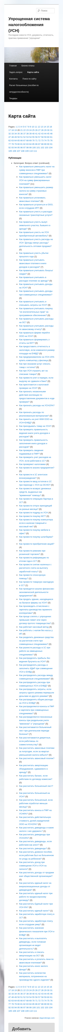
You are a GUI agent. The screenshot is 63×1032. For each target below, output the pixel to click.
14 (45, 126)
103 (46, 147)
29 (45, 130)
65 (18, 140)
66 (21, 140)
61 (51, 137)
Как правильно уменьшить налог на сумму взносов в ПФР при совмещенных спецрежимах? (36, 170)
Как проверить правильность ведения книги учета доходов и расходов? (34, 433)
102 (42, 147)
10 (33, 126)
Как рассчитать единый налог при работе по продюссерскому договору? (35, 896)
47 (9, 137)
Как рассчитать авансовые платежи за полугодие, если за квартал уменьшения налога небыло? (36, 751)
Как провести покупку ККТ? (32, 516)
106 (14, 151)
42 (39, 133)
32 (9, 133)
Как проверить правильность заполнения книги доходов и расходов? (33, 443)
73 (42, 140)
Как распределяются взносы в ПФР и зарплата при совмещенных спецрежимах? (36, 709)
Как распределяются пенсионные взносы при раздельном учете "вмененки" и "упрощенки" (35, 720)
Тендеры (13, 98)
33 (12, 133)
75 (48, 140)
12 (39, 126)
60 (48, 137)
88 (42, 144)
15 (48, 126)
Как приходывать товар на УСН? (35, 426)
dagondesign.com (47, 1018)
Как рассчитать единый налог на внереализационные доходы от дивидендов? (35, 886)
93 (12, 147)
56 (36, 137)
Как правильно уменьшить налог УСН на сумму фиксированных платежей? (35, 180)
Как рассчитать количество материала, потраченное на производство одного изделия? (34, 976)
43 (42, 133)
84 (30, 144)
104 (50, 147)
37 (24, 133)
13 (42, 126)
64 (15, 140)
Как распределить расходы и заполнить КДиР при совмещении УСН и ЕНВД (35, 668)
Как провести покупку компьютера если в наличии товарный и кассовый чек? (36, 523)
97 (24, 147)
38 (27, 133)
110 (31, 151)
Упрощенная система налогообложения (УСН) (29, 25)
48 (12, 137)
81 (21, 144)
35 (18, 133)
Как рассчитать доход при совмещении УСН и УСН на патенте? (32, 865)
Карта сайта (33, 72)
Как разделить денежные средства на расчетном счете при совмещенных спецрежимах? (36, 640)
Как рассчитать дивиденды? (33, 848)
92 (9, 147)
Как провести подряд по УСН (33, 512)
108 (23, 151)
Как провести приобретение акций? (36, 544)
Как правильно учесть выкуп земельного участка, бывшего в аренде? (34, 225)
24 (30, 130)
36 (21, 133)
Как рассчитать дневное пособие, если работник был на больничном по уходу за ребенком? (36, 855)
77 (9, 144)
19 (15, 130)
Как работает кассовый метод (34, 627)
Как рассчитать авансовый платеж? (36, 758)
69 (30, 140)
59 (45, 137)
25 (33, 130)
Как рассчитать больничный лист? (36, 786)
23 (27, 130)
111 (35, 151)
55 (33, 137)
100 (34, 147)
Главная (13, 66)
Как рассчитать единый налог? (34, 910)
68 (27, 140)
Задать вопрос (16, 72)
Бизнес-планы (28, 66)
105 (10, 151)
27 (39, 130)
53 (27, 137)
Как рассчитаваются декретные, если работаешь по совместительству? (35, 741)
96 (21, 147)
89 (45, 144)
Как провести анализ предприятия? (36, 467)
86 (36, 144)
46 (51, 133)
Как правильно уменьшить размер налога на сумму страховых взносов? (36, 190)
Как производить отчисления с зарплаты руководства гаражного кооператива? (35, 609)
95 (18, 147)
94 (15, 147)
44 (45, 133)
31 (51, 130)
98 (27, 147)
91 (51, 144)
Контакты (13, 79)
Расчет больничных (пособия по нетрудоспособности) (24, 88)
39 (30, 133)
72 (39, 140)
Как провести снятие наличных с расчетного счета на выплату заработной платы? (35, 568)
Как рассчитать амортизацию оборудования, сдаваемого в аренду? (33, 768)
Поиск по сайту (29, 79)
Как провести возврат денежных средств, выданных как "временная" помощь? (35, 492)
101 (38, 147)
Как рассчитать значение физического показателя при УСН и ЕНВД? (36, 931)
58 (42, 137)
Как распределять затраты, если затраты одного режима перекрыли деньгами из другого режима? (36, 692)
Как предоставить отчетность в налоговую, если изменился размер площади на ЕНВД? (37, 350)
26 (36, 130)
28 (42, 130)
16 (51, 126)
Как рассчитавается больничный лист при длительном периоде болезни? (35, 730)
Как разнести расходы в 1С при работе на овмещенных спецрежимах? (34, 651)
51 (21, 137)
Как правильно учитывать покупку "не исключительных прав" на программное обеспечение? (36, 312)
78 (12, 144)
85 (33, 144)
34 (15, 133)
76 (51, 140)
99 (30, 147)
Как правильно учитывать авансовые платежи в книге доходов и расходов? (32, 263)
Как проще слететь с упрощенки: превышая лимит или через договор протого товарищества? (35, 620)
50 (18, 137)
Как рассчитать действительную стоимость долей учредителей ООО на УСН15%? (35, 820)
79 (15, 144)
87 (39, 144)
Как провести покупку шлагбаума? (36, 537)
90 (48, 144)
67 (24, 140)
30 (48, 130)
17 (9, 130)
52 (24, 137)
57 (39, 137)
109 (27, 151)
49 (15, 137)
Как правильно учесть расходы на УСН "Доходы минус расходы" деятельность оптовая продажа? (36, 242)
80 (18, 144)
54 (30, 137)
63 (12, 140)
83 (27, 144)
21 (21, 130)
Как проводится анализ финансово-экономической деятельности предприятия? (36, 592)
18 (12, 130)
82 (24, 144)
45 (48, 133)
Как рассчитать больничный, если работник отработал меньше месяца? (36, 803)
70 (33, 140)
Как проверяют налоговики (32, 464)
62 (9, 140)
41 (36, 133)
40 (33, 133)
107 (18, 151)
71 (36, 140)
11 (36, 126)
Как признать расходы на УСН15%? (36, 405)
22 (24, 130)
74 (45, 140)
